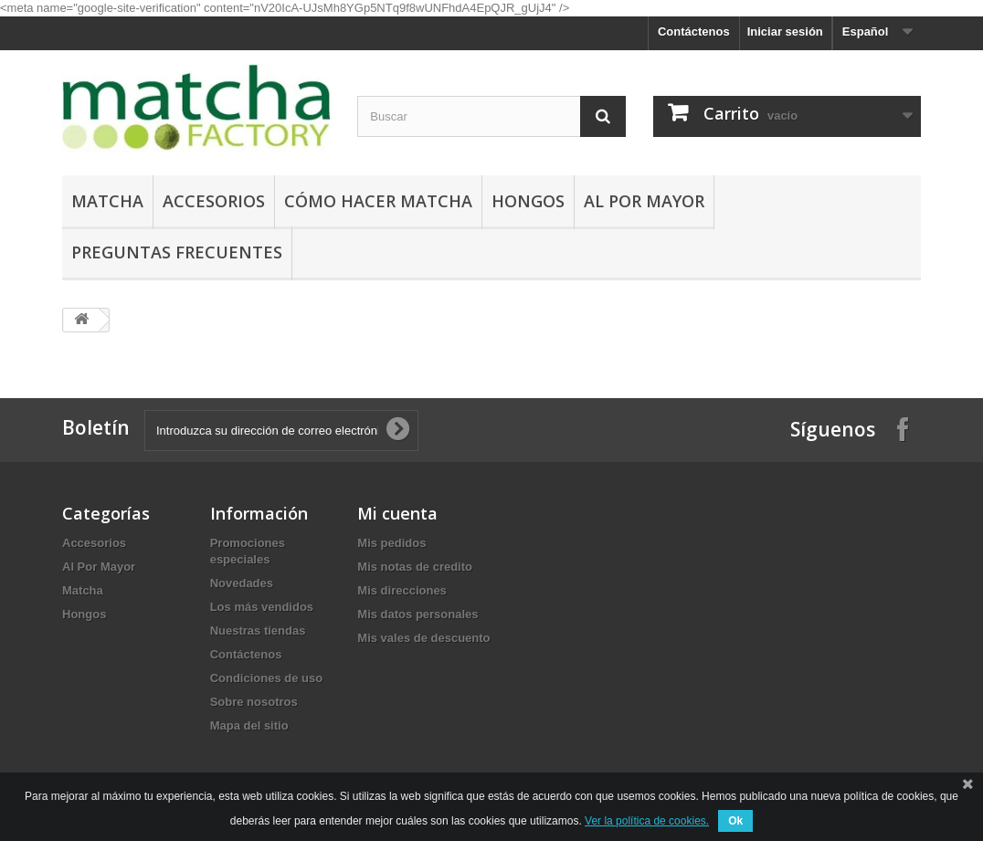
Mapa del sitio (249, 725)
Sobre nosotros (254, 702)
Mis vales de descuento (423, 638)
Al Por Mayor (644, 201)
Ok (735, 821)
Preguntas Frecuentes (176, 252)
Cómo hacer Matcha (378, 201)
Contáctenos (694, 31)
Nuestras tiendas (258, 630)
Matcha (107, 201)
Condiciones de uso (266, 678)
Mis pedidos (391, 543)
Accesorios (214, 201)
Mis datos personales (417, 614)
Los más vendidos (261, 607)
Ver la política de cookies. (647, 821)
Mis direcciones (402, 590)
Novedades (241, 583)
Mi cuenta (397, 513)
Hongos (528, 201)
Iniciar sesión (785, 31)
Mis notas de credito (414, 566)
